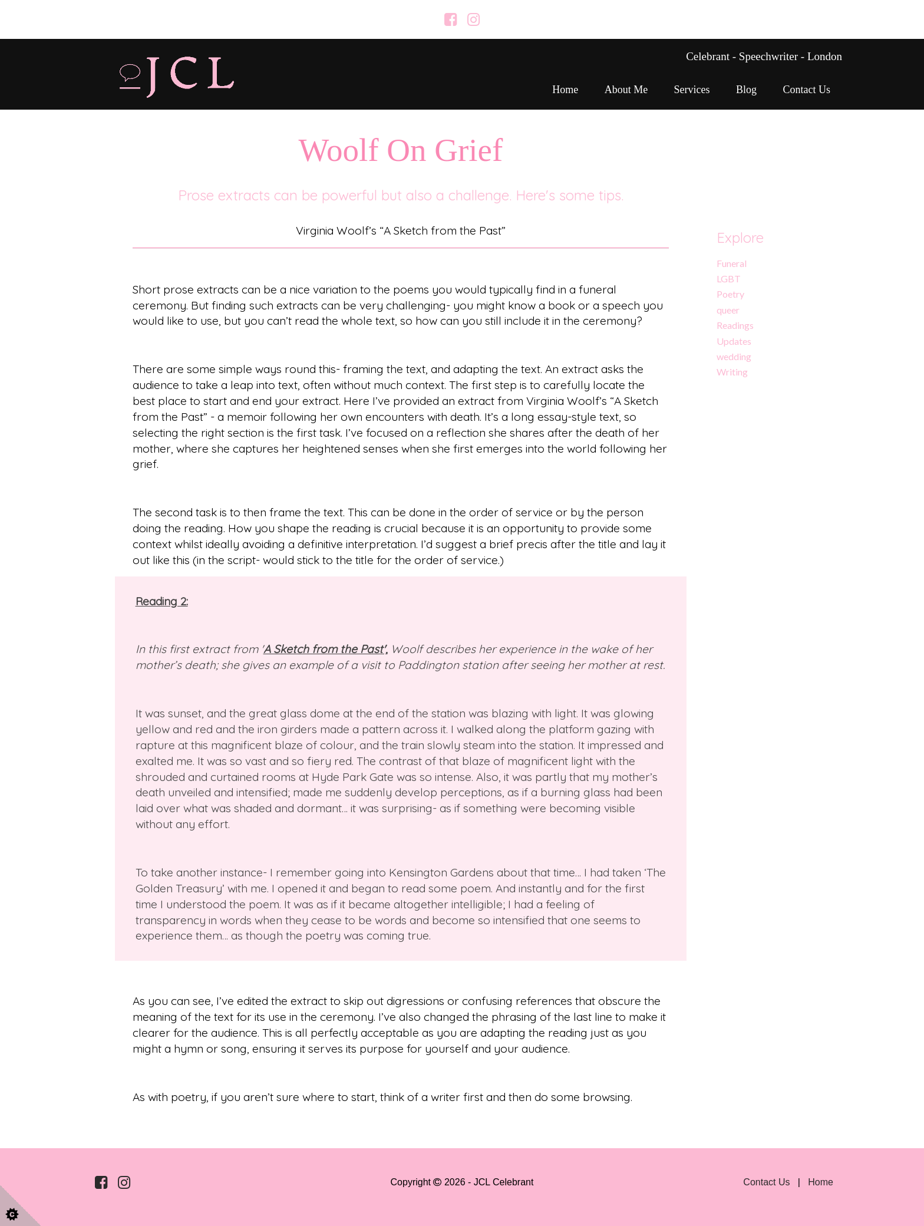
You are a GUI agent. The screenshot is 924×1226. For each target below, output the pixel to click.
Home (565, 89)
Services (692, 89)
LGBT (729, 278)
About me (626, 89)
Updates (734, 341)
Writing (732, 371)
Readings (735, 325)
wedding (734, 356)
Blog (746, 89)
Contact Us (807, 89)
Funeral (732, 263)
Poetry (730, 293)
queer (728, 309)
